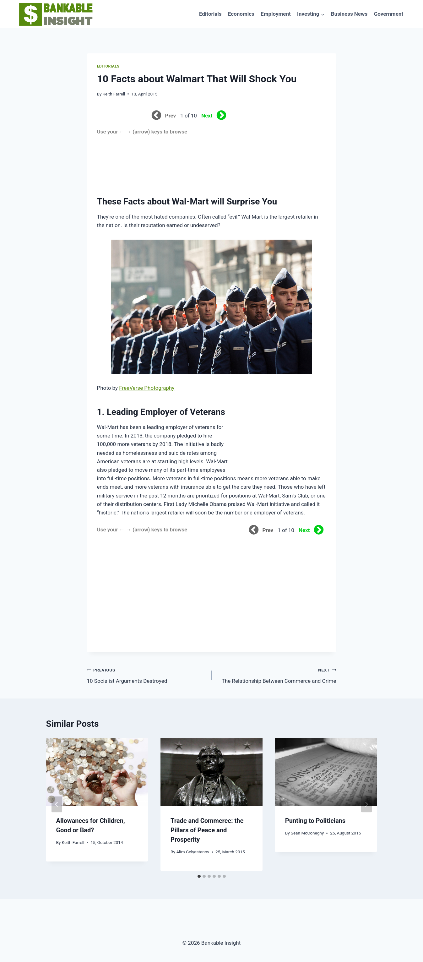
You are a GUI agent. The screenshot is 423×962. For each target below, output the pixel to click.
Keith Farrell (114, 93)
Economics (241, 14)
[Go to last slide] (57, 804)
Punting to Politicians (315, 820)
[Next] (366, 804)
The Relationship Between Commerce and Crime (276, 675)
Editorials (210, 14)
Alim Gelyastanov (192, 851)
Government (389, 14)
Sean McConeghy (307, 832)
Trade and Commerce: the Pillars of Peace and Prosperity (207, 830)
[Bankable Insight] (55, 14)
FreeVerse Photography (146, 388)
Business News (349, 14)
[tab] (199, 876)
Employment (276, 14)
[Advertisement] (279, 150)
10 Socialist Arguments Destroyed (146, 675)
